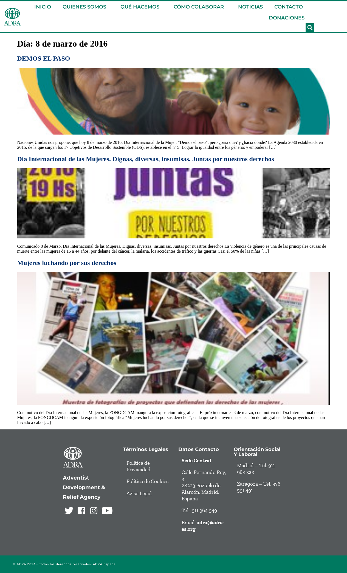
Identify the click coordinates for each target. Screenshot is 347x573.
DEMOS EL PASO (43, 58)
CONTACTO (288, 7)
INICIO (42, 7)
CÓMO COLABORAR (200, 7)
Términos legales (145, 449)
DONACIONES (286, 18)
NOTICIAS (250, 7)
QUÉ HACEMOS (141, 7)
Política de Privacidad (138, 466)
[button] (310, 27)
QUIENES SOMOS (86, 7)
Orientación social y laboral (257, 451)
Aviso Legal (139, 493)
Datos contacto (198, 449)
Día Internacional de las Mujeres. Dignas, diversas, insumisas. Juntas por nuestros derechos (145, 159)
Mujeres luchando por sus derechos (66, 262)
